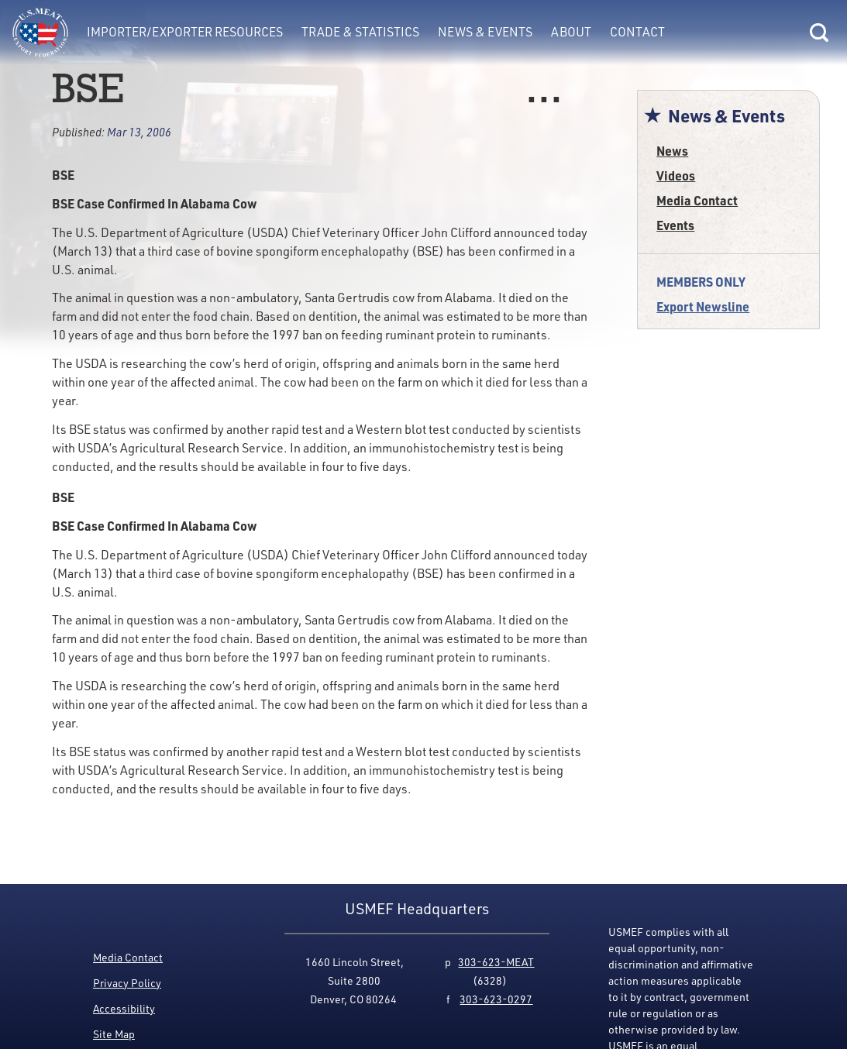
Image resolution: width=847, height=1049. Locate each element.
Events (675, 225)
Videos (675, 175)
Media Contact (697, 200)
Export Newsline (702, 306)
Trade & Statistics (360, 32)
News (672, 151)
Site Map (114, 1033)
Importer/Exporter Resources (185, 32)
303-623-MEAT (496, 961)
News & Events (485, 32)
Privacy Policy (127, 982)
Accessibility (124, 1008)
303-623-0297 (496, 999)
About (571, 32)
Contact (637, 32)
